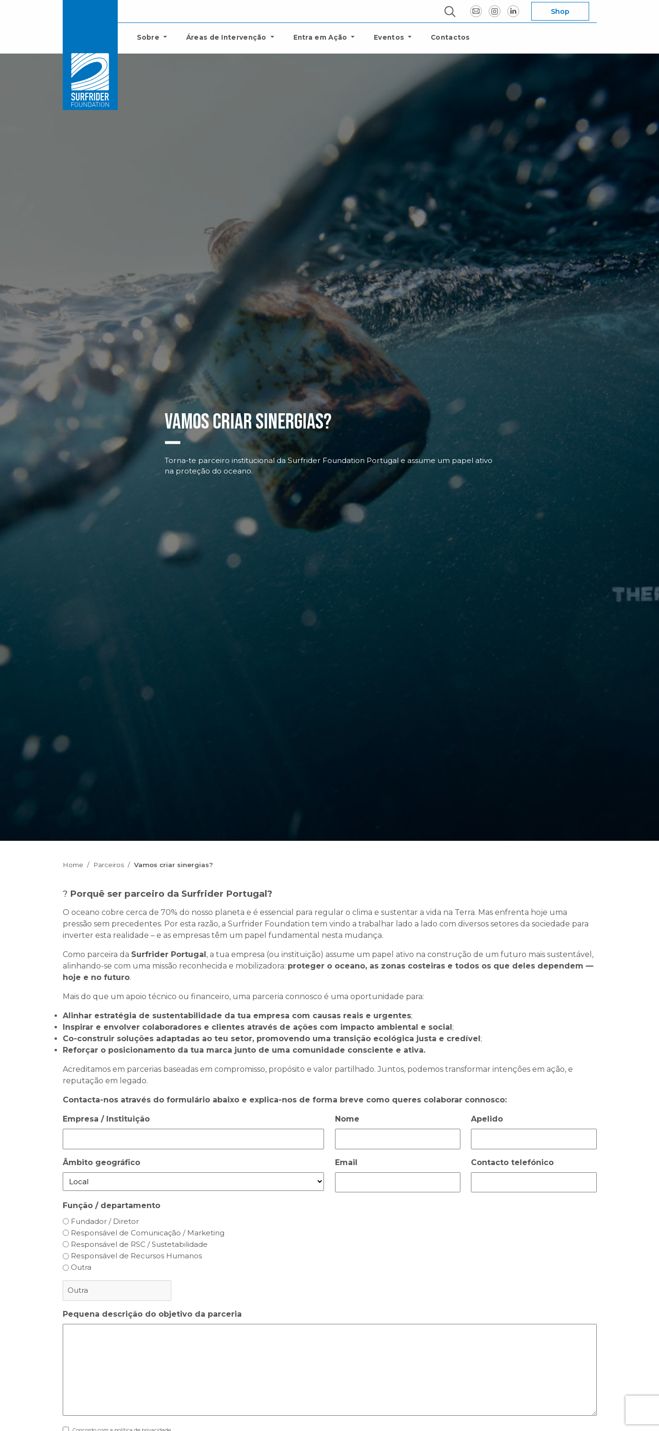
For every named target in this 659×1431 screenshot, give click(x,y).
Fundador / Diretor (105, 1221)
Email (346, 1162)
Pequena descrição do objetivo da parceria (152, 1314)
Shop (560, 11)
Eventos (390, 37)
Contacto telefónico (512, 1162)
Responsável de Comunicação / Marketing (147, 1232)
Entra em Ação (321, 37)
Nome (347, 1118)
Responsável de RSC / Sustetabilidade (139, 1244)
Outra (81, 1267)
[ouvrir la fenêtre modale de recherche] (450, 11)
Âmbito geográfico (101, 1162)
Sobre (149, 37)
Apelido (487, 1118)
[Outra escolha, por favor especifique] (117, 1290)
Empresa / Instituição (106, 1118)
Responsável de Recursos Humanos (136, 1255)
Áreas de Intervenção (227, 37)
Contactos (450, 37)
